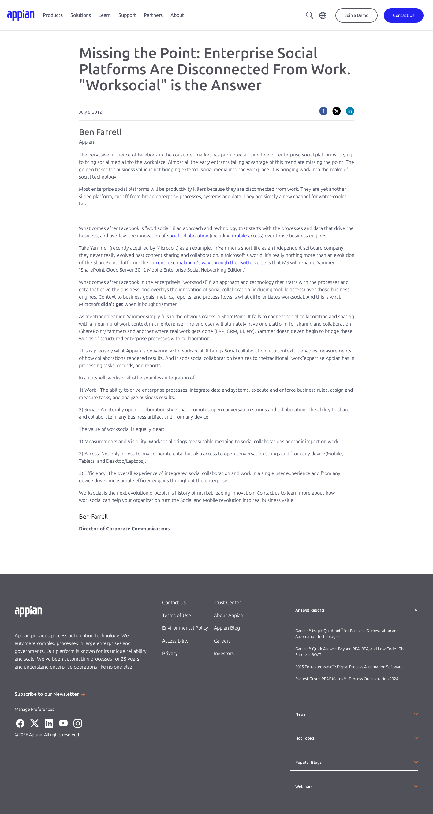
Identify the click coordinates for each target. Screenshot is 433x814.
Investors (224, 653)
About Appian (228, 615)
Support (127, 15)
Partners (153, 15)
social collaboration (188, 236)
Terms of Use (176, 615)
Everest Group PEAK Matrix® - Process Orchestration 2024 (346, 678)
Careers (222, 641)
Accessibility (175, 641)
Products (53, 15)
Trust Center (227, 602)
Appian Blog (227, 628)
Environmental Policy (185, 628)
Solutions (80, 15)
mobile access (246, 236)
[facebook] (323, 111)
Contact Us (174, 602)
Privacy (170, 653)
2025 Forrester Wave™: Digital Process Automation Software (349, 667)
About (177, 15)
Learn (105, 15)
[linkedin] (350, 111)
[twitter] (336, 111)
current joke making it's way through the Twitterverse (208, 263)
